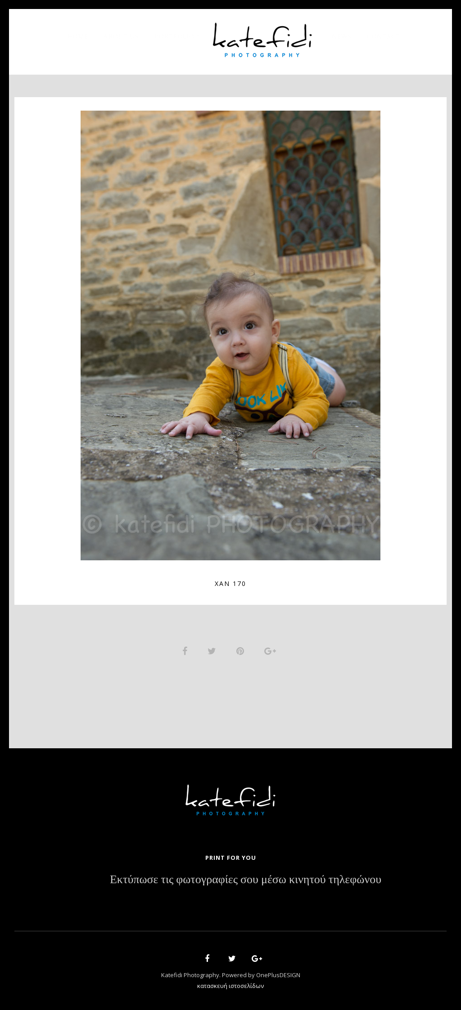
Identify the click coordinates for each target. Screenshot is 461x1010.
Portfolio (174, 36)
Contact (383, 36)
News (342, 36)
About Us (121, 36)
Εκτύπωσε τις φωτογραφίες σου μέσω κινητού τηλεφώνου (245, 879)
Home (78, 36)
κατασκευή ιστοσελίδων (230, 986)
